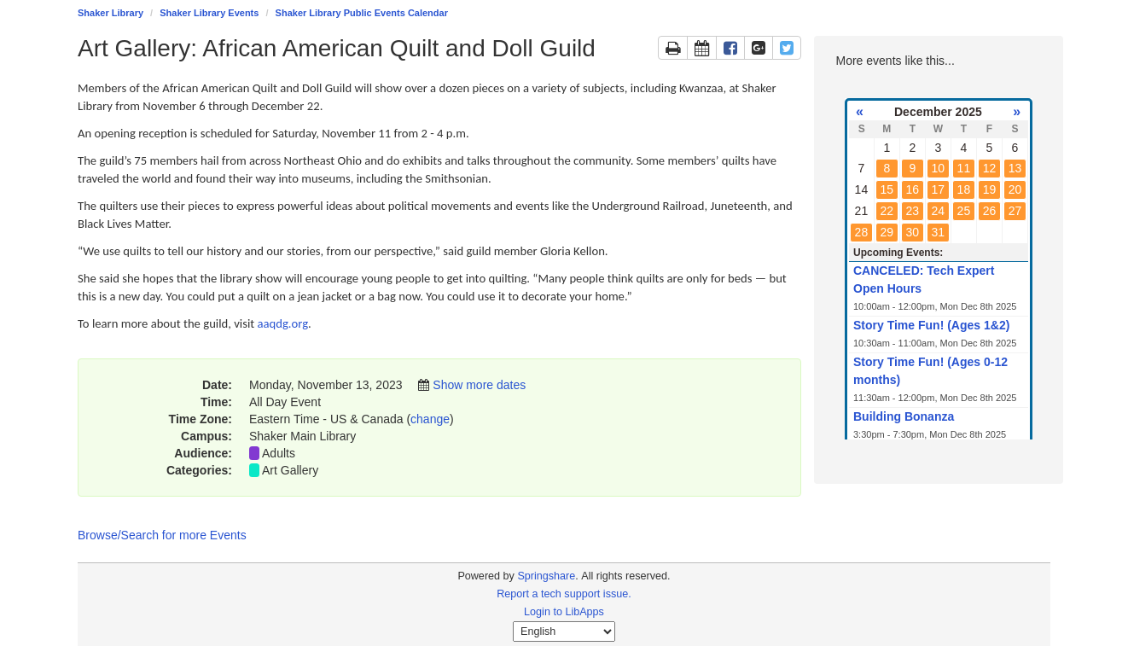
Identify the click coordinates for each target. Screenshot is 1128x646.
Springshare (546, 576)
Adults (278, 453)
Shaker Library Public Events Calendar (362, 13)
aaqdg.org (283, 323)
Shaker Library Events (209, 13)
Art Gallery (290, 470)
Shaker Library (110, 13)
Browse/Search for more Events (162, 535)
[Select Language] (564, 631)
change (430, 419)
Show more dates (479, 385)
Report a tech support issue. (564, 594)
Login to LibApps (564, 612)
